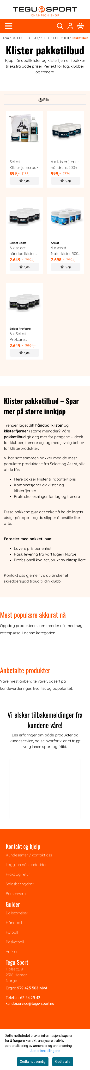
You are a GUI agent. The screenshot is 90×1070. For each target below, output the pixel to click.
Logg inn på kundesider (26, 864)
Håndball (14, 922)
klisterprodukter (24, 448)
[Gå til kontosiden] (70, 26)
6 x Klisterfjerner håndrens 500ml (65, 164)
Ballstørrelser (17, 913)
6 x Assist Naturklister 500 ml (64, 250)
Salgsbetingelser (20, 883)
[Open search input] (60, 26)
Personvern (16, 893)
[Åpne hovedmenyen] (8, 26)
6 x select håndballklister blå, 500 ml (22, 250)
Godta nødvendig (33, 1062)
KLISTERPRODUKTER (55, 38)
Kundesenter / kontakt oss (29, 855)
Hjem (6, 38)
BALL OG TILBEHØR (25, 38)
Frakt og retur (18, 874)
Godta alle (62, 1062)
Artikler (12, 951)
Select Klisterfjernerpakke (24, 164)
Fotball (12, 932)
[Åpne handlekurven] (80, 26)
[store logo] (45, 11)
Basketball (15, 941)
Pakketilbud (80, 38)
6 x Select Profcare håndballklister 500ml (22, 336)
